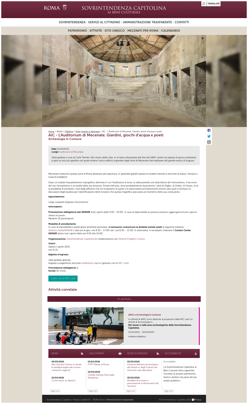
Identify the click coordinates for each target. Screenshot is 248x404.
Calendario (170, 30)
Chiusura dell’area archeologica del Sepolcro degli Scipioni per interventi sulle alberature (142, 367)
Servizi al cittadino (104, 22)
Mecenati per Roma (142, 30)
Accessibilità (169, 361)
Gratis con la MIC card (63, 278)
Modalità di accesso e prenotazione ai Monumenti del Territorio (142, 383)
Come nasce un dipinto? (64, 380)
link (197, 341)
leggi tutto (55, 391)
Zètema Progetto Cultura (131, 239)
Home (51, 131)
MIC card (123, 263)
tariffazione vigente (91, 263)
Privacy (198, 400)
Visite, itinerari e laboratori (88, 131)
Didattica (69, 131)
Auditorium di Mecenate (71, 152)
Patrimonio (77, 30)
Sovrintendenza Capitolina (80, 239)
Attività (96, 30)
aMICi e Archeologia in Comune (144, 314)
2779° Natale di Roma (98, 364)
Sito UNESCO (115, 30)
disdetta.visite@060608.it (61, 230)
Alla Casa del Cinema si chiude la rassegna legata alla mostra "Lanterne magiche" (66, 367)
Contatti (182, 22)
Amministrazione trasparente (147, 22)
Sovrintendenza (72, 22)
